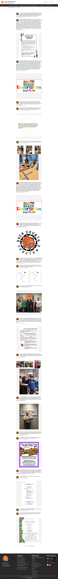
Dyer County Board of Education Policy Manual (38, 558)
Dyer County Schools (11, 7)
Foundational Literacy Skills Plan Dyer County (29, 5)
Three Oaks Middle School (21, 562)
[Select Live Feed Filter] (37, 10)
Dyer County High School (21, 559)
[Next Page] (28, 545)
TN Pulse (33, 569)
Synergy (33, 561)
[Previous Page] (18, 545)
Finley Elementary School (21, 565)
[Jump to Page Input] (35, 546)
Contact (16, 5)
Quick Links (42, 5)
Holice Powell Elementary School (22, 567)
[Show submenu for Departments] (48, 5)
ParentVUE (33, 568)
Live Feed (18, 7)
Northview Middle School (21, 560)
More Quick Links (34, 574)
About (11, 5)
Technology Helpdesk (35, 566)
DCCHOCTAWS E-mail (35, 563)
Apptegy (31, 577)
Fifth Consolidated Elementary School (23, 564)
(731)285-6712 (7, 566)
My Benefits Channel (35, 571)
